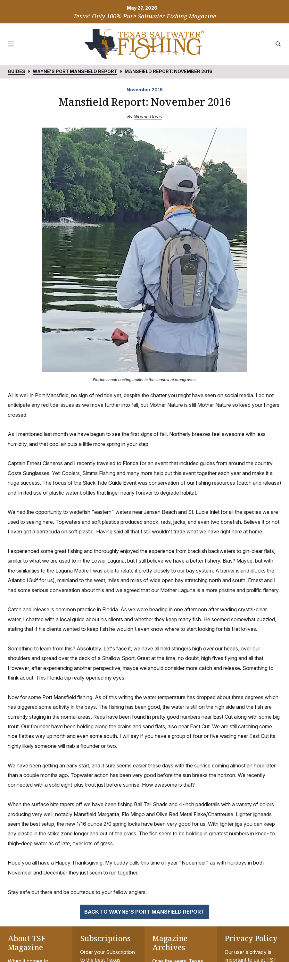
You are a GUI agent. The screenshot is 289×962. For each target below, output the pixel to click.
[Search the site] (278, 44)
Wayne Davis (148, 116)
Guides (16, 71)
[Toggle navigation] (11, 44)
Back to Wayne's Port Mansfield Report (144, 911)
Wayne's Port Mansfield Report (75, 71)
